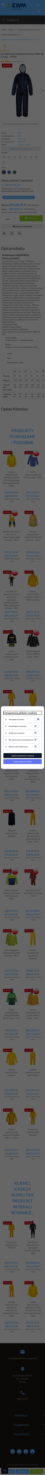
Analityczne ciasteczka (16, 733)
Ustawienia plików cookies (20, 713)
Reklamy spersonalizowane (18, 747)
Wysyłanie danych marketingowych (21, 740)
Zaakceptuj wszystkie (23, 761)
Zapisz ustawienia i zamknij (22, 755)
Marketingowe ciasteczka (18, 726)
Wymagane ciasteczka (16, 719)
